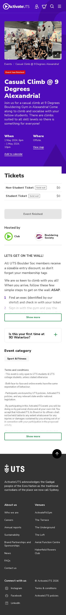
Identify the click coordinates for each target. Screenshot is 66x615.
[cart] (44, 6)
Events (8, 64)
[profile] (36, 6)
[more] (59, 6)
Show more (33, 317)
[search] (51, 6)
